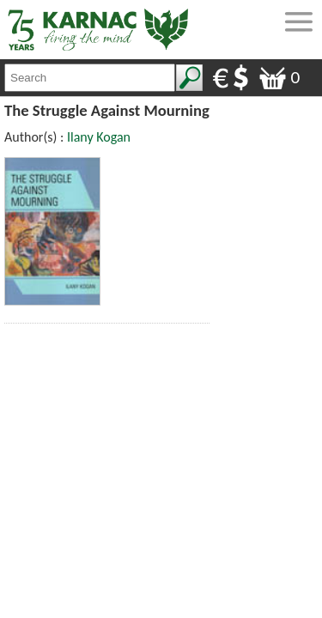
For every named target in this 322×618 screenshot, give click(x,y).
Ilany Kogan (99, 137)
